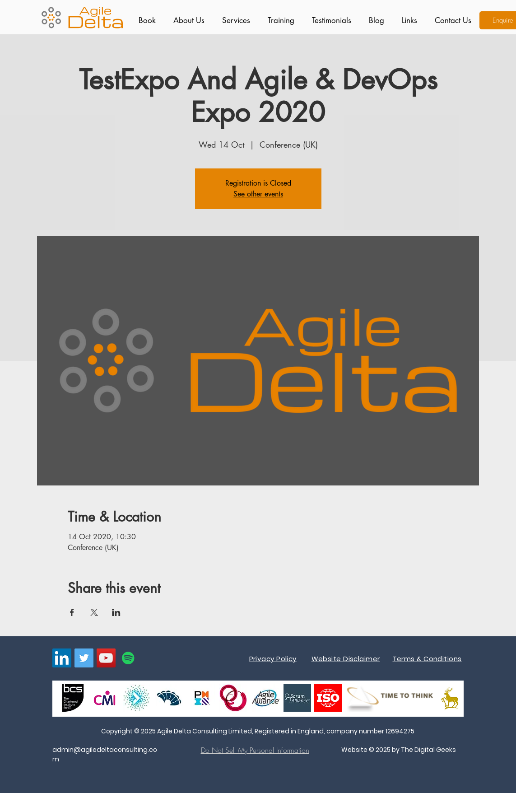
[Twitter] (83, 657)
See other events (258, 194)
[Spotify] (128, 657)
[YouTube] (106, 657)
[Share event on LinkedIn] (116, 612)
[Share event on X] (94, 612)
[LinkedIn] (61, 657)
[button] (234, 20)
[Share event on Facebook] (72, 612)
